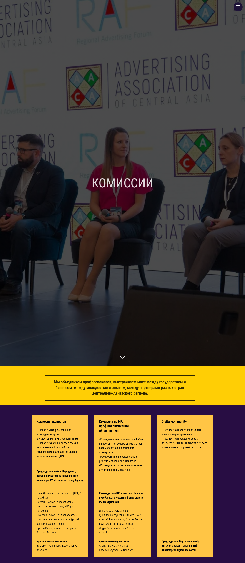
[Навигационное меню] (238, 6)
